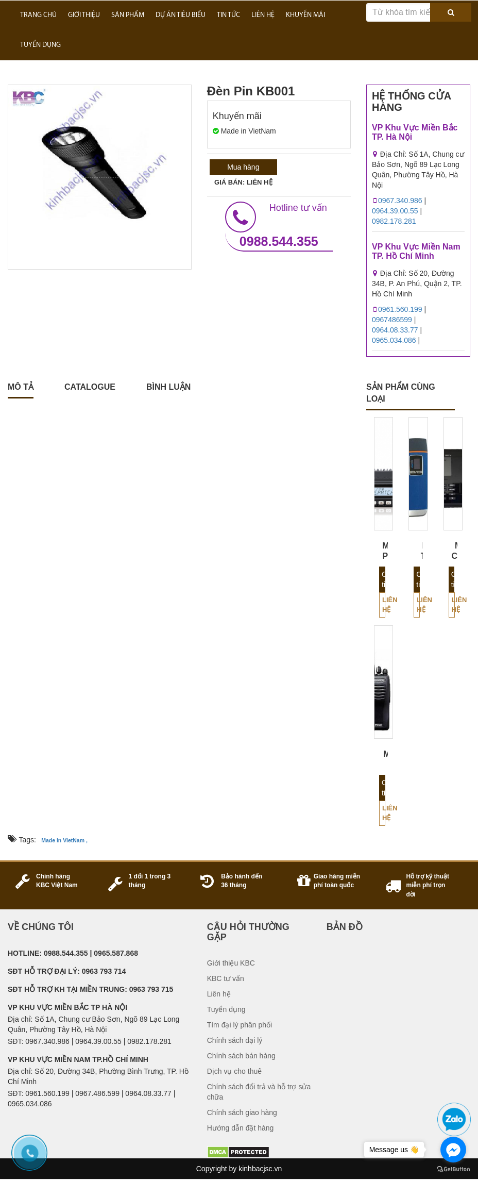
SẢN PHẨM (127, 15)
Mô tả (20, 387)
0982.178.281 (394, 221)
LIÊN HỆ (263, 15)
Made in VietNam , (64, 840)
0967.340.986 (400, 200)
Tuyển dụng (226, 1009)
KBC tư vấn (225, 978)
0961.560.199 (400, 309)
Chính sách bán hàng (241, 1056)
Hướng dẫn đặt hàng (240, 1128)
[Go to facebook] (453, 1149)
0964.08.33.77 (395, 330)
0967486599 (392, 319)
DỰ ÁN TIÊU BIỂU (181, 15)
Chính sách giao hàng (242, 1112)
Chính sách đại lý (235, 1040)
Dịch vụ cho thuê (234, 1071)
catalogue (89, 387)
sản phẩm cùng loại (400, 393)
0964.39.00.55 (395, 211)
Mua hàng (243, 167)
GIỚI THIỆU (84, 15)
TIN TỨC (228, 15)
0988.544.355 (279, 225)
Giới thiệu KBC (231, 963)
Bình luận (168, 387)
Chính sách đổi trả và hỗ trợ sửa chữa (259, 1092)
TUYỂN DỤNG (40, 45)
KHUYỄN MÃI (305, 15)
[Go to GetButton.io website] (453, 1169)
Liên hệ (383, 604)
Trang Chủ (38, 15)
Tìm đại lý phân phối (239, 1025)
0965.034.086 (394, 340)
